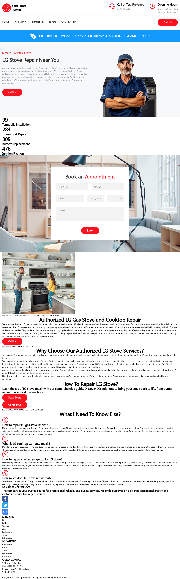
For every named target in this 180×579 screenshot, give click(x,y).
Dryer (5, 520)
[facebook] (5, 501)
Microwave (7, 538)
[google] (5, 514)
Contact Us (14, 405)
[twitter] (5, 507)
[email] (108, 186)
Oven (4, 529)
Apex (4, 550)
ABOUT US (38, 22)
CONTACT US (68, 22)
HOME (6, 22)
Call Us (168, 22)
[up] (2, 574)
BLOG (52, 22)
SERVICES (21, 22)
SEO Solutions (60, 577)
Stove (4, 535)
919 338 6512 (123, 8)
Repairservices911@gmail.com (16, 569)
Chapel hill (7, 544)
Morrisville (7, 553)
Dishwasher (7, 532)
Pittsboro (6, 556)
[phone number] (70, 198)
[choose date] (95, 198)
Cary (4, 547)
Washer (5, 526)
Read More (14, 397)
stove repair (19, 77)
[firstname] (72, 186)
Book (90, 230)
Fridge (5, 523)
